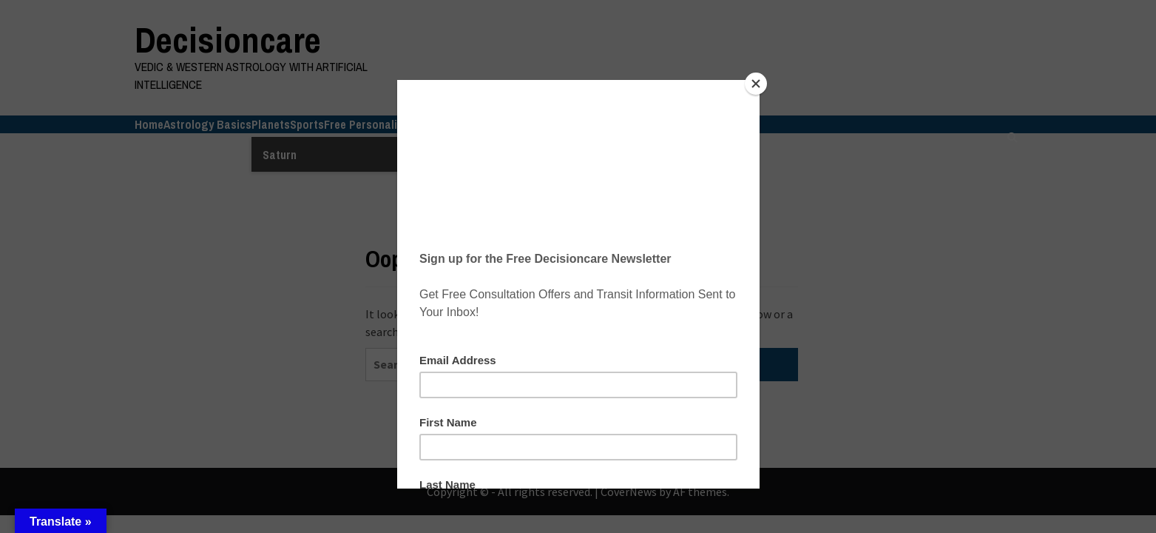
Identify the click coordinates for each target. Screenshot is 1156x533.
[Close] (756, 84)
